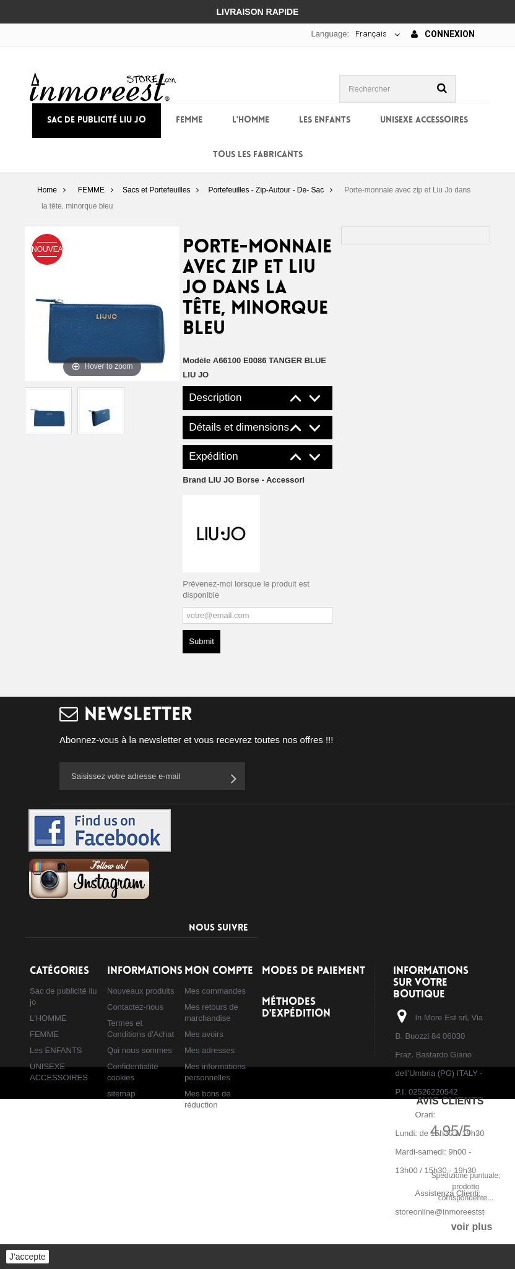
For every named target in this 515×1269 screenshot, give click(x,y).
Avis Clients (449, 1101)
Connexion (443, 34)
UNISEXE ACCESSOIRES (424, 120)
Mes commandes (215, 991)
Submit (201, 641)
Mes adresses (209, 1050)
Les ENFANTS (324, 120)
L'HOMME (250, 120)
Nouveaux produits (140, 991)
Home (47, 190)
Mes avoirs (203, 1034)
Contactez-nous (135, 1007)
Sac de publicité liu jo (96, 120)
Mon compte (218, 971)
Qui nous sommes (139, 1050)
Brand (244, 479)
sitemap (121, 1093)
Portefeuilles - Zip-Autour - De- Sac (266, 190)
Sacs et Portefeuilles (156, 190)
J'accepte (27, 1257)
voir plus (472, 1226)
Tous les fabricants (258, 155)
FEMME (189, 120)
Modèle (196, 360)
